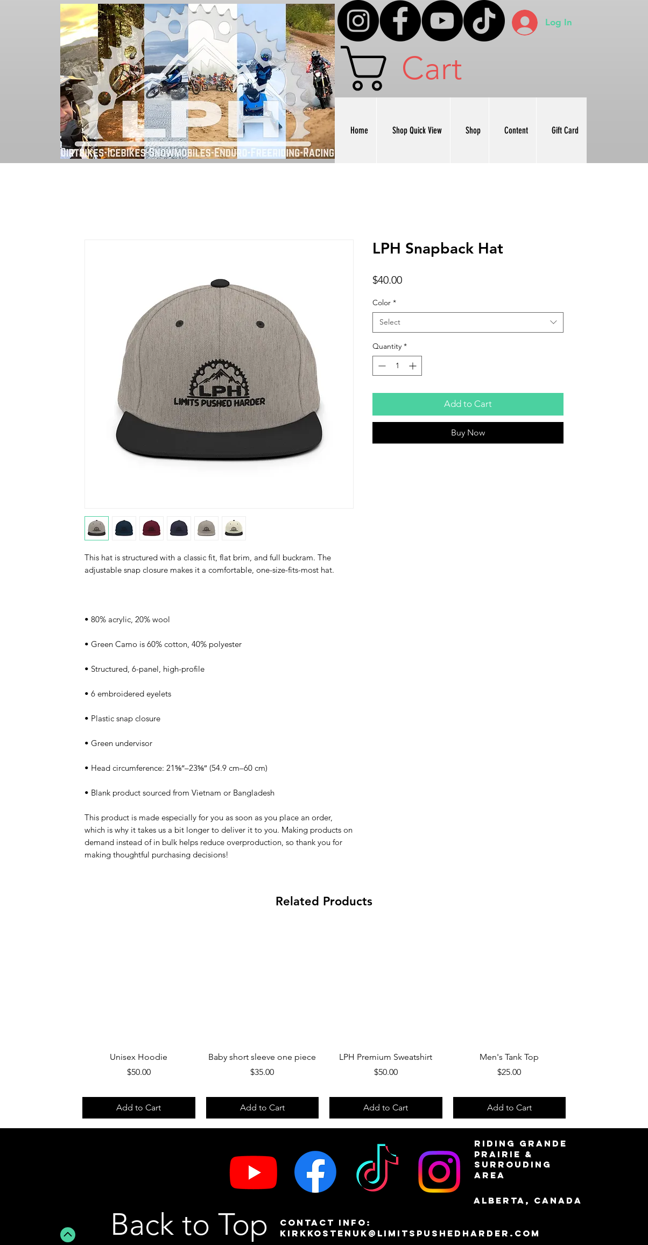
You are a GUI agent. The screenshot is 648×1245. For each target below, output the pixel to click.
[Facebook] (400, 20)
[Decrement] (381, 365)
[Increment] (413, 365)
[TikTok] (484, 20)
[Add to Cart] (138, 1108)
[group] (324, 1024)
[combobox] (468, 322)
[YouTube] (442, 20)
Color (384, 302)
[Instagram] (358, 20)
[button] (426, 68)
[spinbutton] (397, 365)
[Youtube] (253, 1172)
